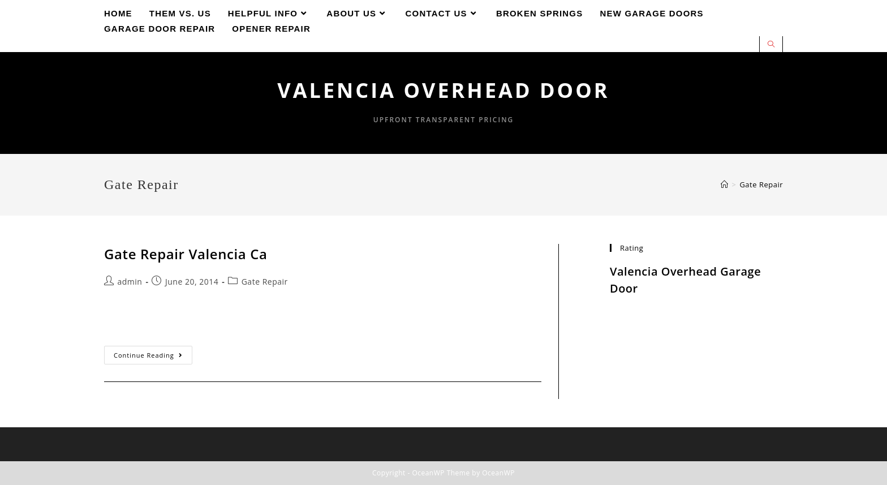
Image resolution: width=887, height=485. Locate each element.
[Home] (725, 184)
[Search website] (771, 44)
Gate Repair (265, 281)
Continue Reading (153, 357)
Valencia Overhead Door (443, 90)
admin (130, 281)
